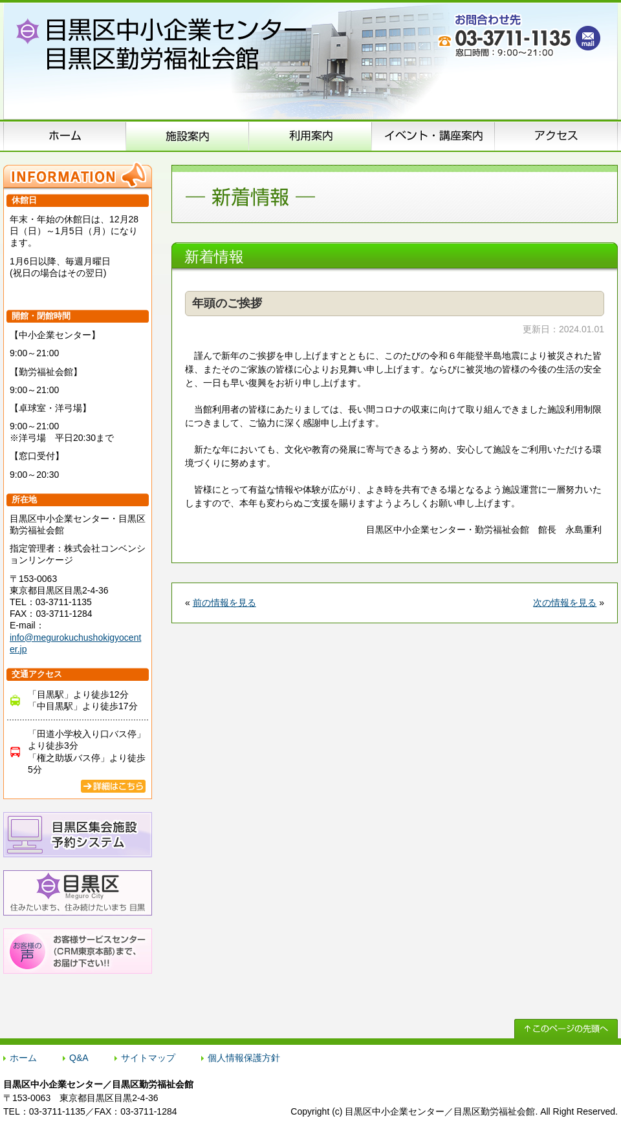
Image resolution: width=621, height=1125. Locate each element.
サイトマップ (148, 1058)
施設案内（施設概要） (187, 136)
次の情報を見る (564, 602)
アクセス (556, 136)
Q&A (79, 1058)
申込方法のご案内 (310, 136)
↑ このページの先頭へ (566, 1028)
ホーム (64, 136)
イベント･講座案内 (433, 136)
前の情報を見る (224, 602)
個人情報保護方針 (244, 1058)
